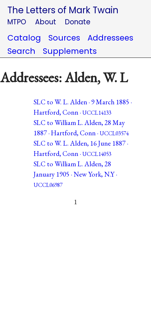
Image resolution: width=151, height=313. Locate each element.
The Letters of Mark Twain (63, 10)
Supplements (70, 51)
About (45, 22)
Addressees (110, 37)
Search (21, 51)
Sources (64, 37)
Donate (77, 22)
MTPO (16, 22)
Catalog (24, 37)
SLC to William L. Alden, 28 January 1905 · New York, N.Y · (75, 174)
